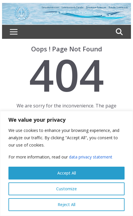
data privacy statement (90, 157)
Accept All (66, 173)
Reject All (66, 204)
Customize (66, 188)
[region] (66, 163)
